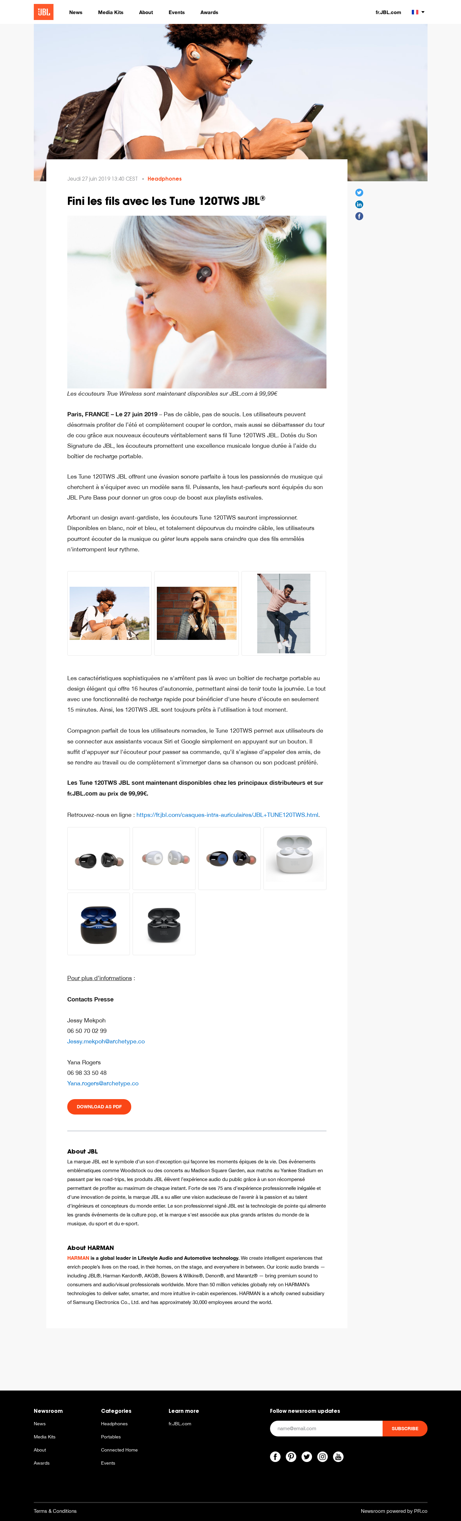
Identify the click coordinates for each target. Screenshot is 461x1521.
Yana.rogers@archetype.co (102, 1083)
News (40, 1423)
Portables (111, 1436)
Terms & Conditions (55, 1511)
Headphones (165, 179)
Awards (42, 1463)
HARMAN (78, 1258)
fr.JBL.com (388, 12)
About (40, 1449)
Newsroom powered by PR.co (394, 1511)
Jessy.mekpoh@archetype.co (106, 1041)
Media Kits (44, 1436)
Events (108, 1463)
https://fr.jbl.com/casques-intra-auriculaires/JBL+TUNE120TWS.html (227, 814)
